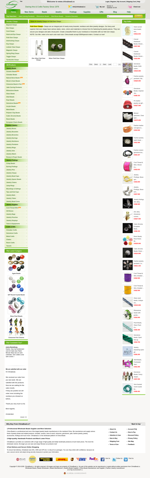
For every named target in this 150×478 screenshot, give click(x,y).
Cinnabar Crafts (11, 230)
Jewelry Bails (10, 195)
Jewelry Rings (11, 147)
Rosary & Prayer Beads (14, 157)
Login (107, 1)
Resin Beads (10, 119)
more (22, 417)
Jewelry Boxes (11, 128)
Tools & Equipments (13, 223)
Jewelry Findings (12, 160)
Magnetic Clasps (11, 50)
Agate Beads (16, 273)
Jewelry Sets (10, 151)
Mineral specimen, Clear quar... (139, 115)
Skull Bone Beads (57, 16)
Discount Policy (133, 435)
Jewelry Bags (10, 214)
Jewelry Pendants (12, 144)
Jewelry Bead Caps (12, 176)
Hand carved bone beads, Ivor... (138, 29)
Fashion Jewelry (11, 125)
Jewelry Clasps (11, 173)
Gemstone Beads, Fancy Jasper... (138, 374)
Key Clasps (10, 44)
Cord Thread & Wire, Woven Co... (138, 165)
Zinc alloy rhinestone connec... (137, 214)
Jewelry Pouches (12, 217)
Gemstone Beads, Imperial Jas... (138, 91)
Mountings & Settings (13, 189)
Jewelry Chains (11, 182)
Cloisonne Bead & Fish (15, 84)
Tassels (8, 246)
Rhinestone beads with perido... (137, 313)
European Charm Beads (14, 122)
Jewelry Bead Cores (13, 201)
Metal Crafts (10, 236)
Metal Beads (10, 109)
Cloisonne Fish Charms (16, 337)
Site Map (131, 441)
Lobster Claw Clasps (13, 47)
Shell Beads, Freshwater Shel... (138, 362)
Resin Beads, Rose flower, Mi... (138, 239)
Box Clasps (10, 28)
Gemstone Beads (13, 103)
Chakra (8, 239)
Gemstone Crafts (12, 233)
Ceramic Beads (12, 71)
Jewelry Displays (12, 220)
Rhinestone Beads (43, 16)
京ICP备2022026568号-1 (75, 470)
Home (33, 21)
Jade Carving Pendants (26, 16)
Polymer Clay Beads (13, 113)
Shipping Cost (131, 1)
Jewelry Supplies (12, 204)
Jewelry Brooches (12, 135)
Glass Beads (10, 94)
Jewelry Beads (11, 68)
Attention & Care (115, 435)
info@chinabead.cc (79, 7)
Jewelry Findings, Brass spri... (138, 177)
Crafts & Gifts (10, 227)
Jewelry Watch (11, 154)
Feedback (131, 444)
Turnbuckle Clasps (12, 60)
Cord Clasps (10, 31)
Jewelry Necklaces (12, 141)
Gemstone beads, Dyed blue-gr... (138, 337)
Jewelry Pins (10, 170)
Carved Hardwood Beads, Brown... (139, 41)
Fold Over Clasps (12, 37)
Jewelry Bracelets (12, 132)
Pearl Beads (10, 100)
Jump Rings (10, 185)
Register (113, 1)
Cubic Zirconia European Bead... (138, 226)
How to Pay (132, 432)
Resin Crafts (10, 243)
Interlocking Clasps (12, 41)
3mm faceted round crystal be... (138, 387)
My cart (102, 7)
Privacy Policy (132, 438)
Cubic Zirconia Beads (13, 116)
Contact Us (113, 432)
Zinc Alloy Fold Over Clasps (38, 59)
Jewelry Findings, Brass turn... (138, 189)
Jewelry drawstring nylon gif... (139, 350)
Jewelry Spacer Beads (13, 179)
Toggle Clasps (11, 56)
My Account (121, 1)
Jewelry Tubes (11, 198)
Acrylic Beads (11, 106)
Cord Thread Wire (13, 208)
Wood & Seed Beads (13, 81)
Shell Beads (10, 97)
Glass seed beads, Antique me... (138, 300)
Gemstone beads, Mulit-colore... (138, 66)
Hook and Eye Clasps (13, 34)
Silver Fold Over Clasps (57, 58)
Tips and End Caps (12, 192)
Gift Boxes (9, 211)
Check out (136, 7)
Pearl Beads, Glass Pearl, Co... (138, 325)
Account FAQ (132, 429)
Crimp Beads (10, 163)
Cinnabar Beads (11, 74)
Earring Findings (11, 166)
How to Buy (113, 438)
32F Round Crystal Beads (16, 295)
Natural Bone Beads (14, 78)
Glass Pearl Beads (16, 316)
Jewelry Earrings (12, 138)
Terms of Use (114, 444)
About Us (113, 429)
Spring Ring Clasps (12, 53)
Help (138, 1)
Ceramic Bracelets (71, 16)
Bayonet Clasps (11, 25)
